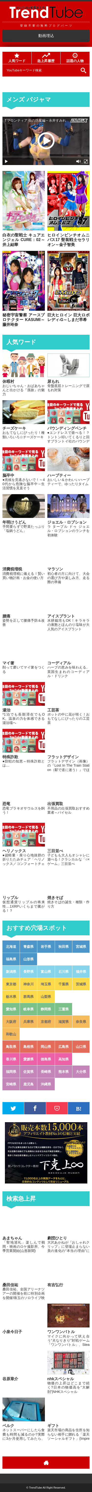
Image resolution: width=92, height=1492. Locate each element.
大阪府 (11, 1022)
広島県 (63, 1047)
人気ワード (17, 58)
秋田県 (63, 947)
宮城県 (81, 947)
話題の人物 (75, 58)
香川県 (11, 1059)
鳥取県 (11, 1047)
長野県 (28, 972)
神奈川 (28, 984)
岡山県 (46, 1047)
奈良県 (81, 1022)
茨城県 (81, 984)
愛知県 (11, 1009)
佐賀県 (28, 1072)
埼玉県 (46, 984)
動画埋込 (46, 36)
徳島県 (46, 1059)
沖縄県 (46, 1084)
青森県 (28, 947)
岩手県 (46, 947)
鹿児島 (28, 1084)
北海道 (11, 947)
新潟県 (11, 972)
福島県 (11, 959)
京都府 (46, 1022)
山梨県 (46, 997)
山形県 (28, 959)
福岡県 (11, 1072)
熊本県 (63, 1072)
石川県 (63, 972)
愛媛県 (28, 1059)
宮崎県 (11, 1084)
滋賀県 (63, 1022)
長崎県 (46, 1072)
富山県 (46, 972)
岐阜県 (28, 1009)
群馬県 (28, 997)
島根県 (28, 1047)
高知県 (63, 1059)
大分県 (81, 1072)
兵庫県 (28, 1022)
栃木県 (11, 997)
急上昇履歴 (45, 58)
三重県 (63, 1009)
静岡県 (46, 1009)
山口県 (81, 1047)
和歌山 (11, 1034)
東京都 (11, 984)
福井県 (81, 972)
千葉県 (63, 984)
